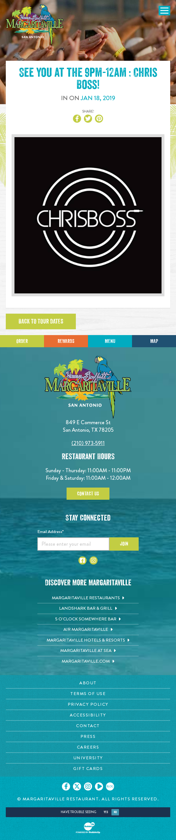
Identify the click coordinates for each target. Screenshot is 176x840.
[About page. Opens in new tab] (88, 683)
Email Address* (50, 531)
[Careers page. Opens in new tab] (88, 747)
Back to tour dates (41, 321)
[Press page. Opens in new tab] (88, 736)
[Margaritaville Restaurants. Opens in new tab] (88, 598)
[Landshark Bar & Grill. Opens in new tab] (88, 608)
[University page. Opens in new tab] (88, 758)
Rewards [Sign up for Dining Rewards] (66, 341)
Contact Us (88, 493)
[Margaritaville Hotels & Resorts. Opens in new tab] (88, 640)
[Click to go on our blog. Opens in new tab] (110, 786)
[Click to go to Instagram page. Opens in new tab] (93, 560)
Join (124, 543)
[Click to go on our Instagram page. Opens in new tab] (88, 786)
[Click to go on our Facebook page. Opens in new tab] (66, 786)
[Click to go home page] (35, 25)
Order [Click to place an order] (22, 341)
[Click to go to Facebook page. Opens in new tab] (82, 560)
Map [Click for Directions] (154, 341)
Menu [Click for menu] (110, 341)
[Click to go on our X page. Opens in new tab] (77, 786)
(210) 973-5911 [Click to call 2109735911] (88, 443)
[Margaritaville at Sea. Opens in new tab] (88, 651)
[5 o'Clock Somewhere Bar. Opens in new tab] (88, 619)
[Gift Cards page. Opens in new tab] (88, 769)
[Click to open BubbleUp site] (88, 827)
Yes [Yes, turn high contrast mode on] (106, 812)
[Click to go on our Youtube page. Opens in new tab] (99, 786)
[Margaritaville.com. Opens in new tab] (88, 661)
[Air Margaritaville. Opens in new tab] (88, 629)
